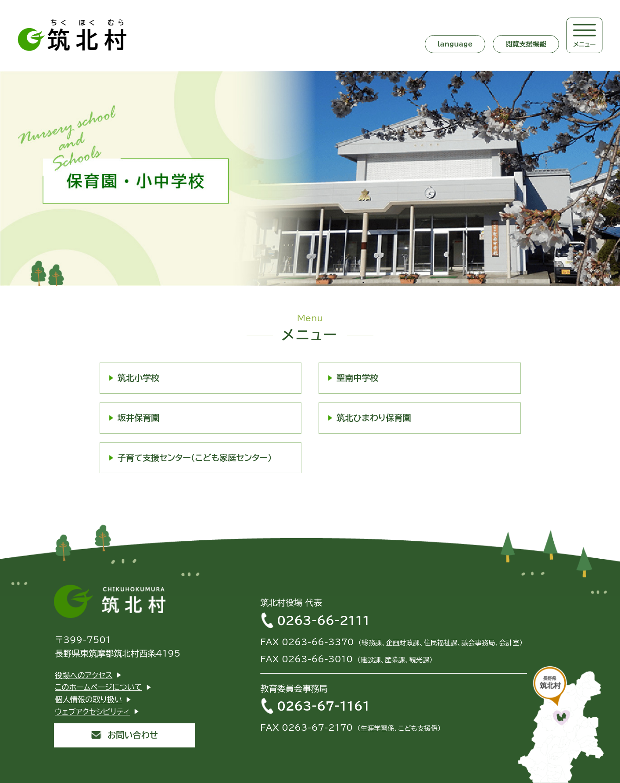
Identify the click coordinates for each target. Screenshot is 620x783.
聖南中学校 (358, 378)
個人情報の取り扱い (88, 699)
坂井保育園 (139, 417)
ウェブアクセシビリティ (92, 711)
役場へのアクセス (83, 675)
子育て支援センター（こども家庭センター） (195, 457)
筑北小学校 (139, 378)
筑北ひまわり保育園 (374, 417)
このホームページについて (98, 687)
